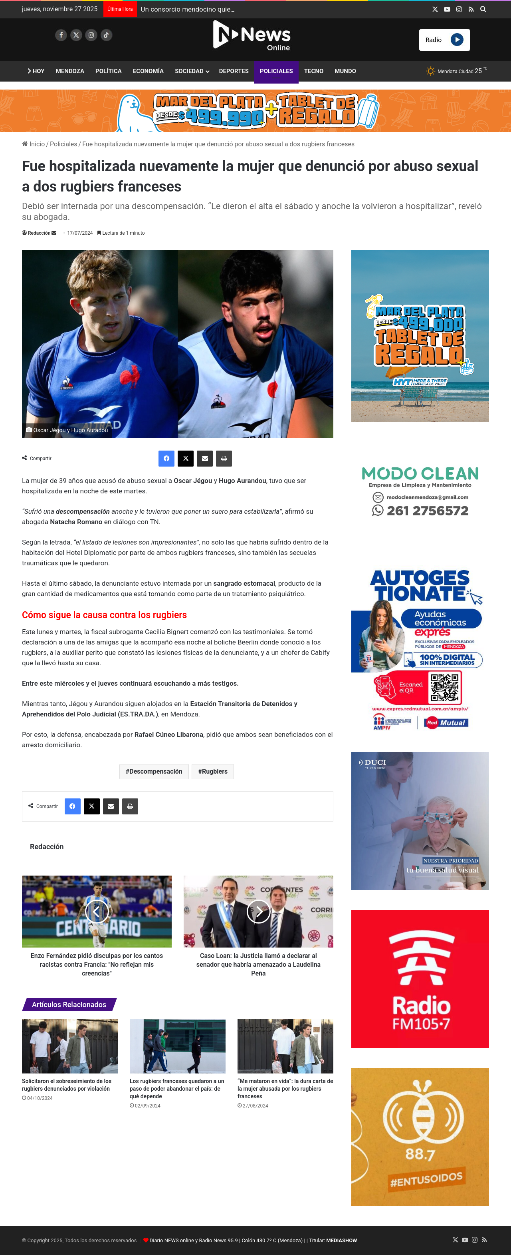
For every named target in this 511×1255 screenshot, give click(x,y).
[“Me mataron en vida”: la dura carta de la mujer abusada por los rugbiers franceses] (285, 1046)
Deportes (234, 71)
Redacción (39, 233)
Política (108, 71)
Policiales (276, 71)
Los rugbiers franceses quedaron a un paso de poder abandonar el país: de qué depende (177, 1088)
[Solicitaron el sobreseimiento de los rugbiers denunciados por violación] (70, 1046)
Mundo (345, 71)
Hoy (36, 71)
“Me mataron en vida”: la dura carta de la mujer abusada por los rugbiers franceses (285, 1088)
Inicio (33, 144)
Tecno (313, 71)
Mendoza (70, 71)
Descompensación (155, 771)
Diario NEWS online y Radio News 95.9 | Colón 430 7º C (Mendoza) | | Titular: (253, 1240)
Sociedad (189, 71)
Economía (148, 71)
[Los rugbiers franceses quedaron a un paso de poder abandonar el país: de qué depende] (178, 1046)
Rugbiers (215, 771)
